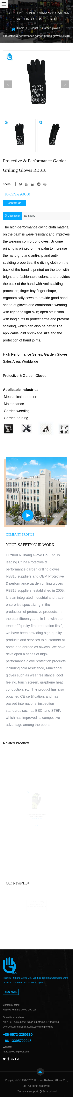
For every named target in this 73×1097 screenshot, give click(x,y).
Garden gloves (51, 28)
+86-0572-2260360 (16, 194)
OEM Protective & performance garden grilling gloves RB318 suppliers (35, 583)
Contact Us (14, 202)
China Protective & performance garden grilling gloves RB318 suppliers (33, 569)
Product (33, 28)
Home (20, 28)
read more (11, 991)
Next (65, 84)
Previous (8, 84)
